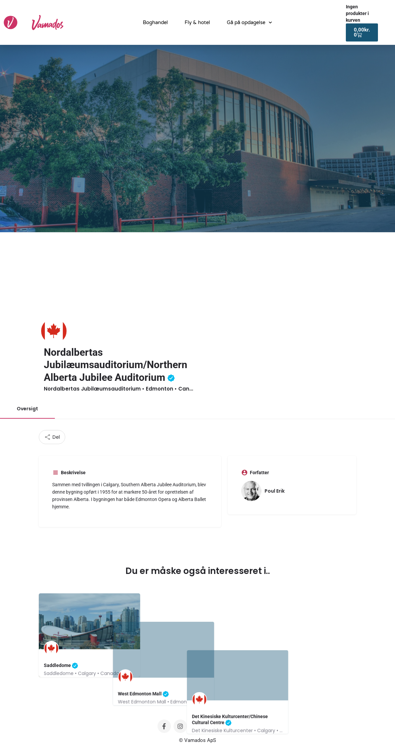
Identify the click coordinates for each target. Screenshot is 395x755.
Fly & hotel (197, 22)
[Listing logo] (53, 331)
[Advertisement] (197, 282)
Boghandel (155, 22)
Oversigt (27, 408)
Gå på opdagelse (249, 22)
